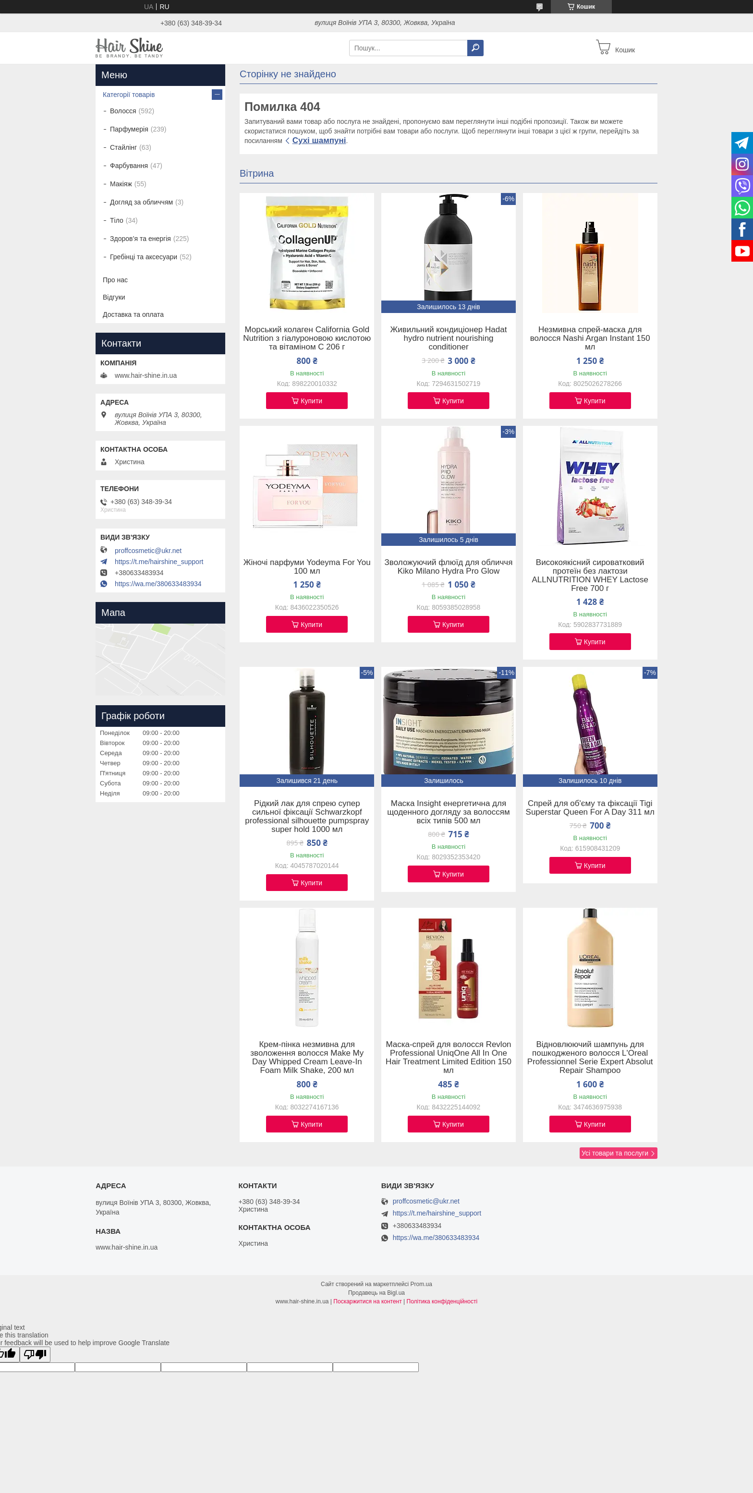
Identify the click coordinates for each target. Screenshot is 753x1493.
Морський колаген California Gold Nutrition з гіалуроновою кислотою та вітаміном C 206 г (307, 338)
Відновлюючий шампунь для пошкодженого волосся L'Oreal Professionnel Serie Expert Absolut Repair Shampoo (590, 1057)
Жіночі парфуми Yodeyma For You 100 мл (307, 567)
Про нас (115, 280)
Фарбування (129, 165)
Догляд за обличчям (141, 202)
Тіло (116, 220)
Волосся (123, 111)
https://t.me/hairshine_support (159, 562)
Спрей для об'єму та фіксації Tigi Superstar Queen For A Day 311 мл (590, 808)
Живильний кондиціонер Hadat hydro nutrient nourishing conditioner (448, 338)
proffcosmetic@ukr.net (148, 550)
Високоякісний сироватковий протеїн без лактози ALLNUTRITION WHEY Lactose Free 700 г (590, 575)
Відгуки (114, 297)
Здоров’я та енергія (140, 238)
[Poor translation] (35, 1354)
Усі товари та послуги (615, 1153)
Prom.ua (421, 1284)
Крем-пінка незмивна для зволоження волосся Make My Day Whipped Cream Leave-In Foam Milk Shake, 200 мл (307, 1057)
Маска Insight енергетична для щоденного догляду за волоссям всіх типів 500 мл (448, 812)
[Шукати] (475, 48)
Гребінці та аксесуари (143, 257)
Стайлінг (123, 147)
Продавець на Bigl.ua (376, 1292)
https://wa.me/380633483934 (158, 584)
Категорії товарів (129, 94)
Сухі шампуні (319, 140)
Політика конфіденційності (442, 1301)
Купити (311, 401)
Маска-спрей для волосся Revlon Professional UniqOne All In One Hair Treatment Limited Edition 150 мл (448, 1057)
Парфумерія (129, 129)
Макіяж (121, 184)
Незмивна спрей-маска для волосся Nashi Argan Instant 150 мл (590, 338)
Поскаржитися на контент (367, 1301)
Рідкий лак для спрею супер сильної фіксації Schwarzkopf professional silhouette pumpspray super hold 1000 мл (307, 816)
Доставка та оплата (133, 314)
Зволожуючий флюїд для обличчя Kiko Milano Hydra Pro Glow (449, 567)
